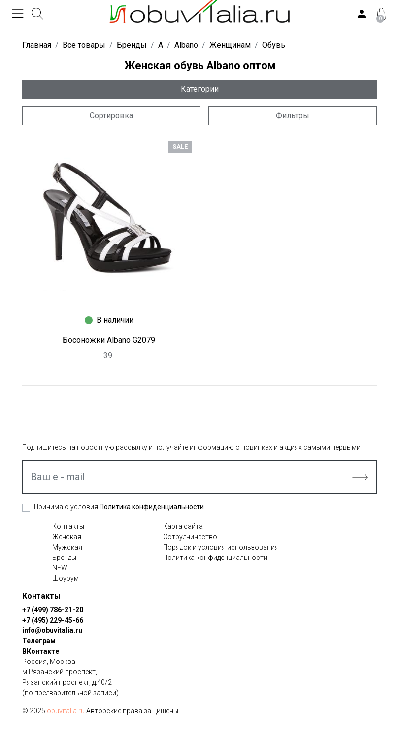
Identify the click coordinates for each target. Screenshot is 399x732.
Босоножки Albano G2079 (109, 340)
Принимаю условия (119, 507)
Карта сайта (183, 526)
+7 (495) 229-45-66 (52, 620)
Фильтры (292, 115)
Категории (200, 89)
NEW (59, 568)
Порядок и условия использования (221, 547)
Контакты (68, 526)
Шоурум (65, 578)
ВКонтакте (40, 651)
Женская (66, 537)
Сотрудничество (190, 537)
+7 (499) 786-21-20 (52, 610)
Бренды (64, 557)
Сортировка (111, 115)
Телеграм (39, 641)
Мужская (67, 547)
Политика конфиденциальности (152, 507)
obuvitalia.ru (66, 711)
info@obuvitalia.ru (52, 630)
